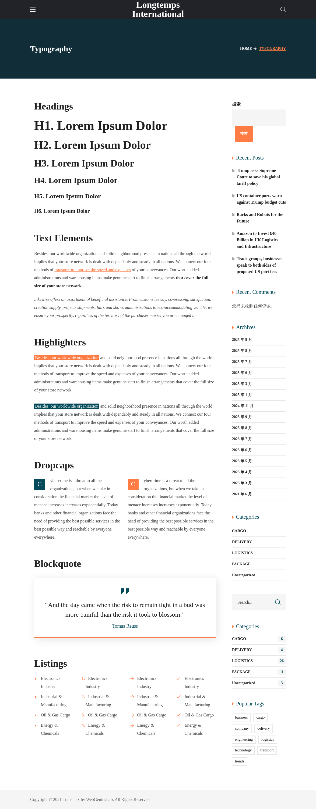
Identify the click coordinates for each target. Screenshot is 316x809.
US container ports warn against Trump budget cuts (261, 198)
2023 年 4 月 (242, 472)
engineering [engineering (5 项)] (244, 739)
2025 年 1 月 (242, 395)
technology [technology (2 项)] (243, 750)
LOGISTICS (242, 553)
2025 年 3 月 (242, 384)
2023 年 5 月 (242, 461)
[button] (283, 9)
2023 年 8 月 (242, 428)
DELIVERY (242, 542)
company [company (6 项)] (242, 728)
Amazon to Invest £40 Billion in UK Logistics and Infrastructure (257, 240)
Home (246, 49)
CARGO (239, 531)
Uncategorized (243, 575)
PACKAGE (241, 564)
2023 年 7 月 (242, 439)
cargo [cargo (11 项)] (260, 717)
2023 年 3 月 (242, 483)
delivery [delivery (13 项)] (263, 728)
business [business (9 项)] (241, 717)
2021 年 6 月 (242, 494)
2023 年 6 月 (242, 450)
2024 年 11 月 (243, 406)
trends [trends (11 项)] (239, 761)
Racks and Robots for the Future (260, 217)
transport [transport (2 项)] (267, 750)
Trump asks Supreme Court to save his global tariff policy (258, 177)
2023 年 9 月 (242, 417)
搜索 (236, 104)
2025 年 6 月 (242, 373)
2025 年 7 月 (242, 362)
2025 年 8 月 (242, 351)
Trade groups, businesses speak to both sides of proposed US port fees (259, 265)
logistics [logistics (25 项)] (267, 739)
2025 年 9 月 (242, 340)
